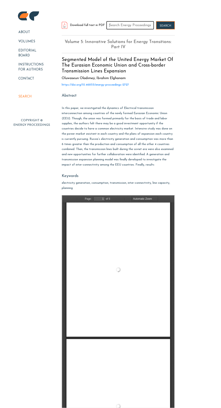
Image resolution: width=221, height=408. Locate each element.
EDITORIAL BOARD (27, 53)
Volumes (26, 41)
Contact (26, 78)
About (24, 32)
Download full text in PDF (83, 25)
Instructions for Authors (31, 67)
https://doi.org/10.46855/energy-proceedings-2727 (95, 84)
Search (25, 96)
